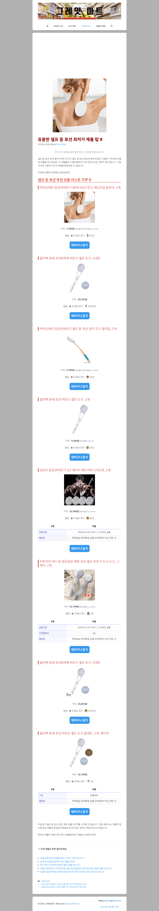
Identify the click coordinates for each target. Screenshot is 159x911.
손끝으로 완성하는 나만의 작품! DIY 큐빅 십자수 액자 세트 (63, 886)
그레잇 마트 (86, 26)
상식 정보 (72, 26)
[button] (111, 26)
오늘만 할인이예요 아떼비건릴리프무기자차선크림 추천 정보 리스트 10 (72, 872)
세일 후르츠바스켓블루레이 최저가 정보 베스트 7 (62, 858)
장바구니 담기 (79, 245)
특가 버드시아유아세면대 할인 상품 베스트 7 (60, 865)
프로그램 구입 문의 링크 (109, 906)
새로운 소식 (58, 26)
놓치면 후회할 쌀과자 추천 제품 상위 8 (57, 861)
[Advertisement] (79, 58)
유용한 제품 (100, 26)
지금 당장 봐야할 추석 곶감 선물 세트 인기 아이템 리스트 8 (63, 884)
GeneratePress (72, 903)
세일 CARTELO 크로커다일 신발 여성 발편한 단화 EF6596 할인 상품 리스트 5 (76, 868)
